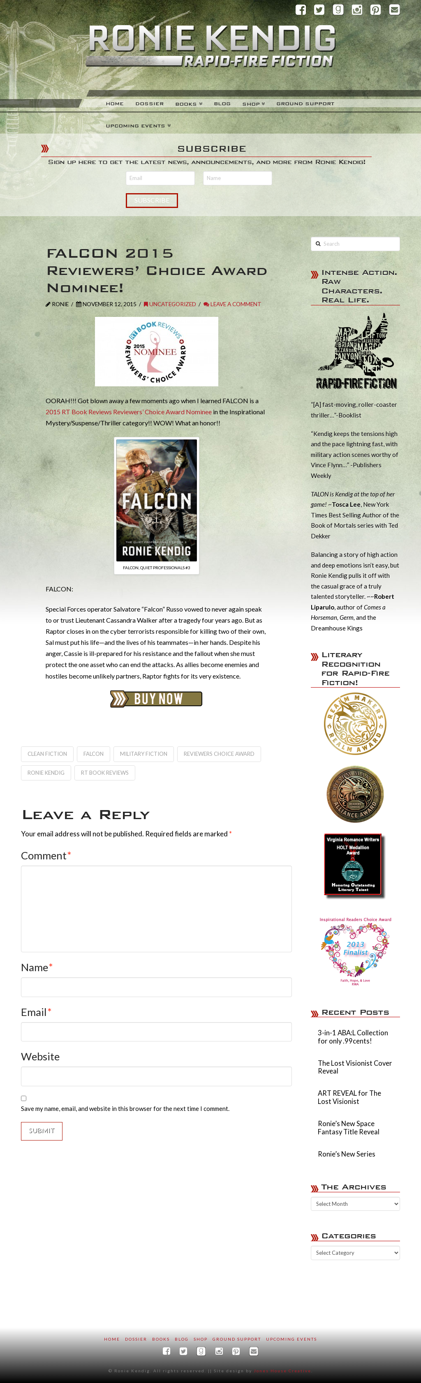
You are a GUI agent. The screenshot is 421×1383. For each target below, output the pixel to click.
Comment (46, 855)
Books (161, 1339)
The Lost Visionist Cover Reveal (355, 1068)
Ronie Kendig (46, 772)
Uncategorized (170, 303)
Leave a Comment (232, 303)
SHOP (201, 1339)
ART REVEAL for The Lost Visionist (349, 1098)
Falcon (93, 753)
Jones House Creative (282, 1370)
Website (40, 1056)
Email (36, 1012)
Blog (182, 1339)
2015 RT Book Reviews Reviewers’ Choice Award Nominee (129, 412)
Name (37, 967)
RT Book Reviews (105, 772)
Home (112, 1339)
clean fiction (47, 753)
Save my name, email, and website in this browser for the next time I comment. (125, 1108)
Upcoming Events (291, 1339)
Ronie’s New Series (346, 1154)
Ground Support (237, 1339)
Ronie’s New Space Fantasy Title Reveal (348, 1128)
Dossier (136, 1339)
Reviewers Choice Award (219, 753)
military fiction (143, 753)
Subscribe (151, 200)
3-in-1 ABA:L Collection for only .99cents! (353, 1037)
